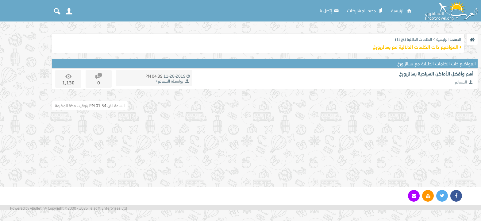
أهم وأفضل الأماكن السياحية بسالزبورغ (436, 73)
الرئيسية (401, 10)
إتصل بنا (329, 10)
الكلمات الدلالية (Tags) (413, 39)
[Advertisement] (24, 117)
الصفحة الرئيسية (448, 39)
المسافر (461, 81)
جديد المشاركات (365, 10)
